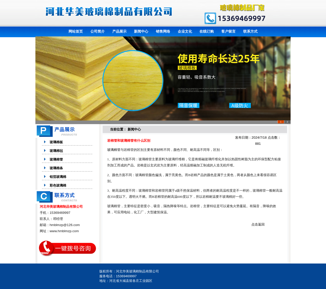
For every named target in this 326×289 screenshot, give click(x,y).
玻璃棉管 (113, 150)
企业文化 (185, 31)
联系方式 (250, 31)
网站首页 (76, 31)
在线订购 (206, 31)
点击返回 (258, 224)
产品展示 (119, 31)
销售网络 (163, 31)
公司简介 (97, 31)
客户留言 (228, 31)
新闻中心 (141, 31)
